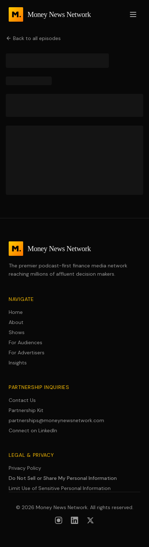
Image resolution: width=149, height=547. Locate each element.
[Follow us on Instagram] (58, 520)
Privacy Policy (25, 468)
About (16, 322)
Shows (17, 332)
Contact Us (22, 400)
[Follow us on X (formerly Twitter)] (90, 520)
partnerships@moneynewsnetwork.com (56, 420)
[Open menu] (133, 14)
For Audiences (25, 342)
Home (16, 312)
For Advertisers (26, 352)
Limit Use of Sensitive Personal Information (60, 488)
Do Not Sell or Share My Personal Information (63, 478)
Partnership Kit (26, 410)
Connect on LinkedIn (33, 430)
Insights (18, 362)
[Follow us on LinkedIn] (74, 520)
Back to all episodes (33, 38)
